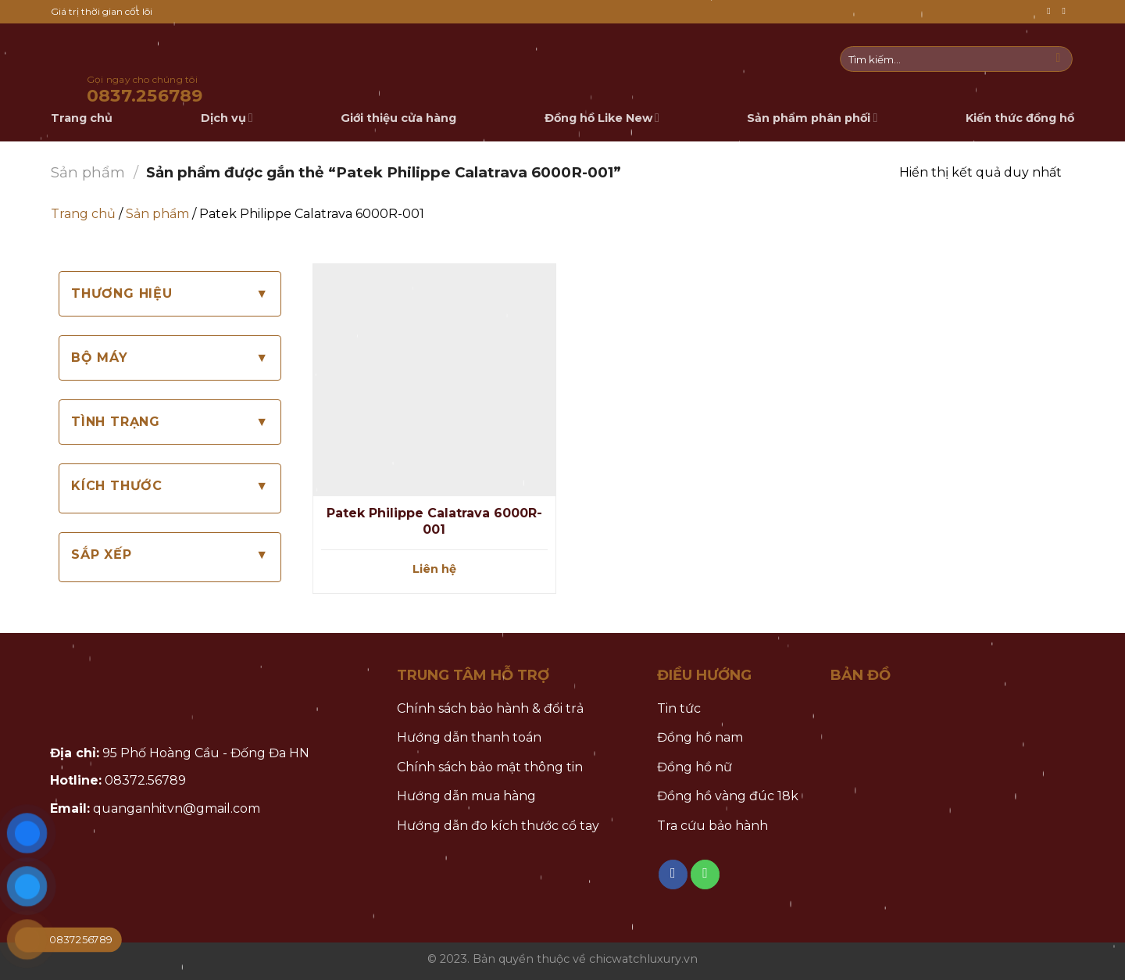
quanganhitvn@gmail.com (176, 808)
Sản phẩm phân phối (812, 117)
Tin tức (679, 708)
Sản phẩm (88, 172)
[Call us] (1066, 11)
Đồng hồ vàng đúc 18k (727, 796)
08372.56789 (145, 780)
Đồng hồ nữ (694, 767)
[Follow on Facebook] (1051, 11)
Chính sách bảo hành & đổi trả (490, 708)
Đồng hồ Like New (602, 117)
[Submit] (1058, 59)
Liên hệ (434, 569)
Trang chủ (83, 213)
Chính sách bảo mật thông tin (490, 767)
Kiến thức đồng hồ (1020, 118)
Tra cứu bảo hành (712, 825)
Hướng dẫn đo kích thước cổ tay (498, 825)
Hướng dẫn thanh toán (469, 737)
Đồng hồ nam (700, 737)
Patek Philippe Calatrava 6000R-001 (434, 521)
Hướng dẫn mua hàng (466, 796)
